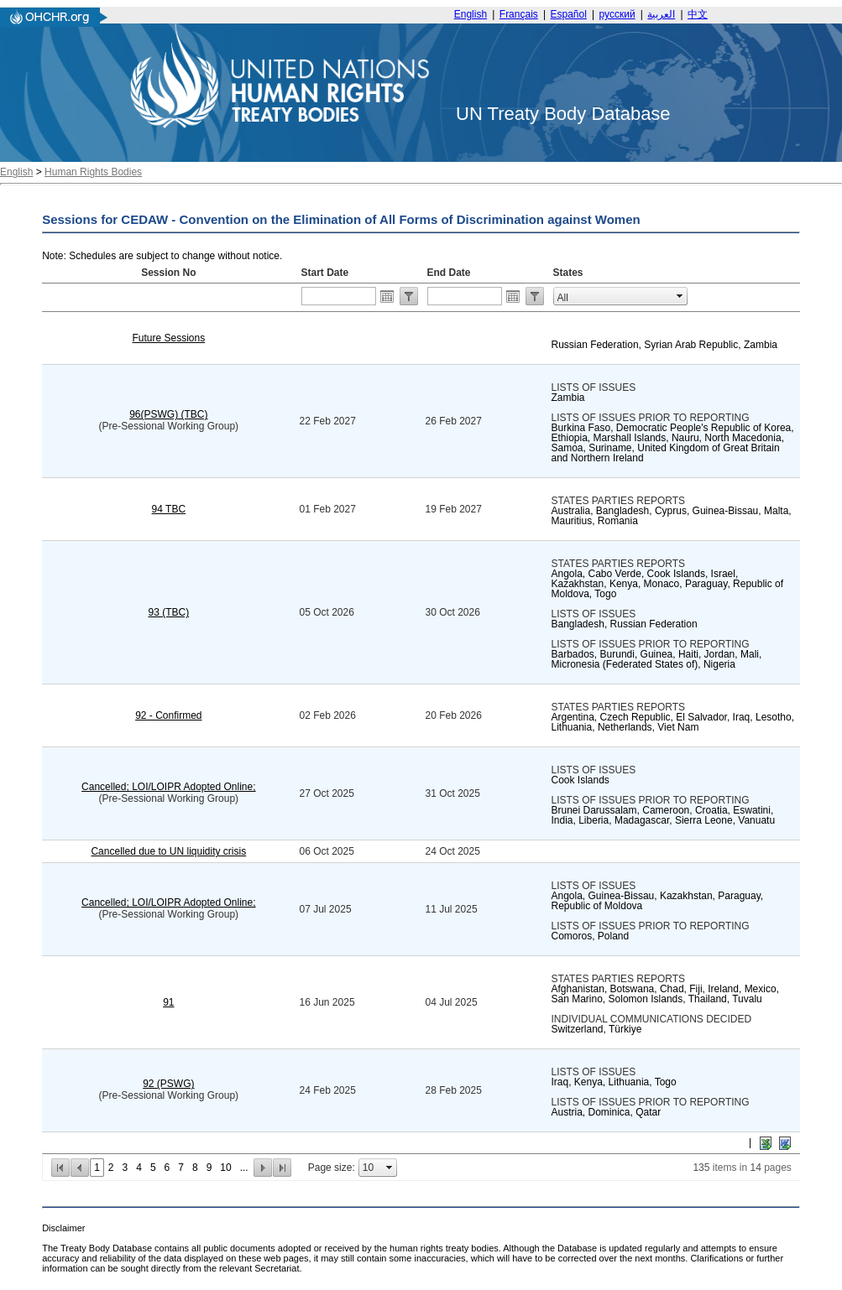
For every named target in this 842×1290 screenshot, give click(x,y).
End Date (449, 272)
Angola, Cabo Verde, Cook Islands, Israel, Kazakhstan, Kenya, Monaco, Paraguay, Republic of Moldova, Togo (668, 584)
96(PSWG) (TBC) (168, 414)
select (680, 296)
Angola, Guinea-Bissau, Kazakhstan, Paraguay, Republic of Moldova (658, 901)
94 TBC (169, 509)
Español (569, 14)
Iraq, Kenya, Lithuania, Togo (614, 1082)
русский (617, 14)
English (470, 14)
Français (518, 14)
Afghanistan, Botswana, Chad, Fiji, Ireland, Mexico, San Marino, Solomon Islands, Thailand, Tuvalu (665, 994)
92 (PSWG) (168, 1084)
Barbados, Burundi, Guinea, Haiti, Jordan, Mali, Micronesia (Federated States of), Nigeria (657, 659)
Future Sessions (168, 338)
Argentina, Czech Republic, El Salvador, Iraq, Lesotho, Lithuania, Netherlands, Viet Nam (673, 722)
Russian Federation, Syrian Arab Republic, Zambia (664, 345)
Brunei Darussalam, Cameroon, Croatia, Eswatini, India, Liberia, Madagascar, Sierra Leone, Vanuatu (664, 815)
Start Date (325, 272)
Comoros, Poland (591, 936)
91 (168, 1002)
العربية (661, 14)
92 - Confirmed (168, 715)
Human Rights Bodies (93, 172)
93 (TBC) (168, 612)
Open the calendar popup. (387, 296)
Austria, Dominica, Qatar (607, 1112)
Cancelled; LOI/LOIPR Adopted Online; (168, 787)
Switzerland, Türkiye (597, 1029)
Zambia (568, 397)
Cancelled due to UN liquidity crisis (168, 851)
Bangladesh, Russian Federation (625, 624)
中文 (698, 14)
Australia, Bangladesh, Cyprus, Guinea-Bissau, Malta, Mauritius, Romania (672, 516)
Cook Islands (580, 780)
